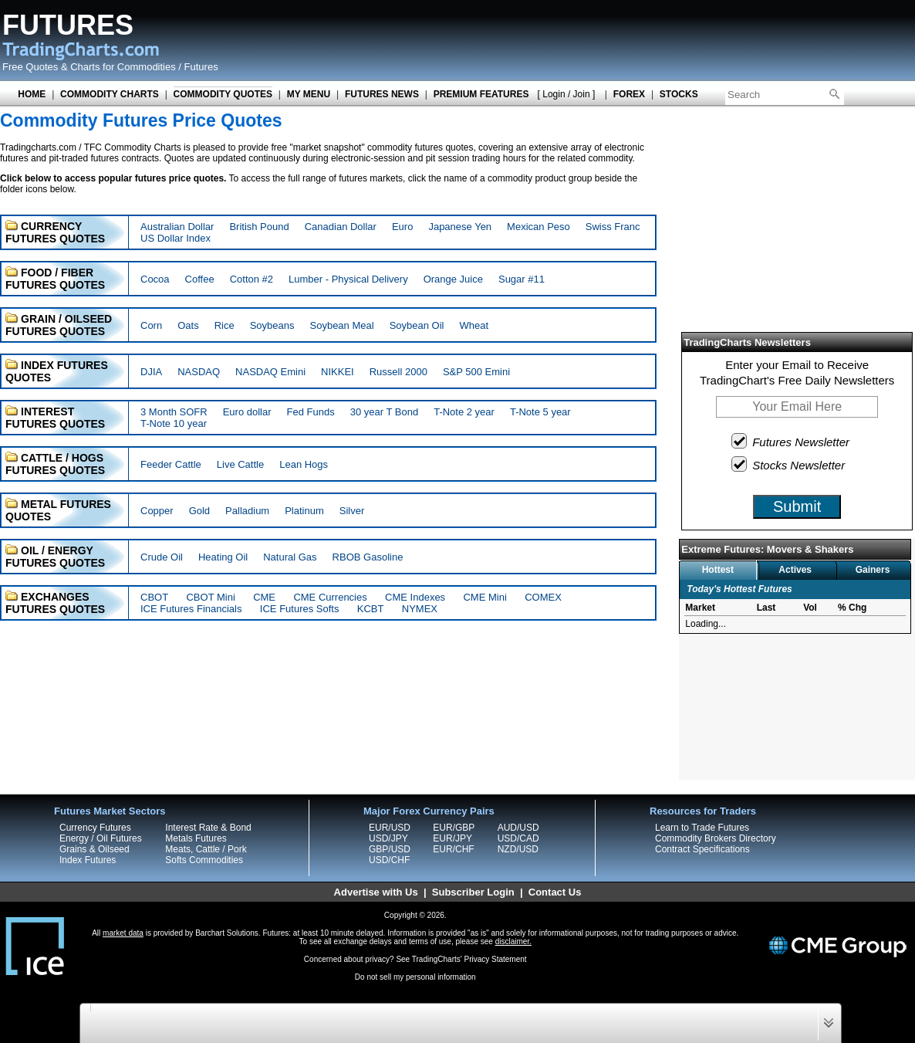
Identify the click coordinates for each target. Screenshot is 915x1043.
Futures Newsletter (791, 441)
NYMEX (419, 609)
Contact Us (555, 892)
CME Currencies (329, 597)
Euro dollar (247, 412)
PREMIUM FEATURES (481, 94)
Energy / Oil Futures (100, 838)
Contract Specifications (702, 849)
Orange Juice (453, 279)
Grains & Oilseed (94, 849)
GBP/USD (389, 849)
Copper (157, 510)
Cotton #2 (251, 279)
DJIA (151, 372)
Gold (199, 510)
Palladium (247, 510)
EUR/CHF (453, 849)
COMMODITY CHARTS (109, 94)
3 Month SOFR (174, 412)
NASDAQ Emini (270, 372)
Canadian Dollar (340, 226)
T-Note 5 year (540, 412)
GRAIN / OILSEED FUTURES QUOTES (58, 325)
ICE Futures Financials (191, 609)
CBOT (154, 597)
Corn (151, 325)
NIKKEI (337, 372)
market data (123, 933)
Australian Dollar (177, 226)
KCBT (370, 609)
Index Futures (87, 860)
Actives (795, 569)
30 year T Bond (384, 412)
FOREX (629, 94)
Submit (797, 506)
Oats (187, 325)
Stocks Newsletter (788, 464)
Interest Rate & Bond (208, 827)
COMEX (543, 597)
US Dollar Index (175, 238)
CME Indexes (415, 597)
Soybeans (272, 325)
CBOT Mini (210, 597)
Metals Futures (195, 838)
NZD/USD (518, 849)
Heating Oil (223, 557)
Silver (352, 510)
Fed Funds (311, 412)
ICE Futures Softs (299, 609)
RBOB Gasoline (368, 557)
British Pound (259, 226)
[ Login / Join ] (567, 94)
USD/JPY (388, 838)
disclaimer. (513, 941)
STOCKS (679, 94)
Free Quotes (30, 67)
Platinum (304, 510)
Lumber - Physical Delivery (348, 279)
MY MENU (308, 94)
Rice (224, 325)
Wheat (473, 325)
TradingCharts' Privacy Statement (469, 959)
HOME (32, 94)
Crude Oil (161, 557)
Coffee (199, 279)
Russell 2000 (398, 372)
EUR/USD (389, 827)
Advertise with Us (376, 892)
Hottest (718, 569)
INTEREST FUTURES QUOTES (55, 417)
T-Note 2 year (464, 412)
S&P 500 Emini (476, 372)
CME (264, 597)
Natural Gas (289, 557)
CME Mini (484, 597)
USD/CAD (518, 838)
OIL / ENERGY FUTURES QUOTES (55, 556)
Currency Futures (95, 827)
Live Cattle (240, 464)
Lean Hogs (303, 464)
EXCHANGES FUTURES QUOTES (55, 603)
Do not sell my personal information (415, 977)
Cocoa (155, 279)
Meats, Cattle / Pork (205, 849)
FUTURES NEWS (382, 94)
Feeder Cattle (170, 464)
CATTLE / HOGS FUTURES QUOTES (55, 464)
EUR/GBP (453, 827)
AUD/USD (518, 827)
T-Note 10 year (173, 423)
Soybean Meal (342, 325)
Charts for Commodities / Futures (144, 67)
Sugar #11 (521, 279)
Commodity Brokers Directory (715, 838)
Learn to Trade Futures (702, 827)
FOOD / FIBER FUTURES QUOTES (55, 278)
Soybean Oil (417, 325)
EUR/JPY (452, 838)
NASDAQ (198, 372)
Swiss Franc (613, 226)
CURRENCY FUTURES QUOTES (55, 232)
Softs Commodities (204, 860)
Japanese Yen (459, 226)
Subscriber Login (473, 892)
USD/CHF (389, 860)
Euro (402, 226)
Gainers (873, 569)
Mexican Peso (538, 226)
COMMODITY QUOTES (223, 94)
